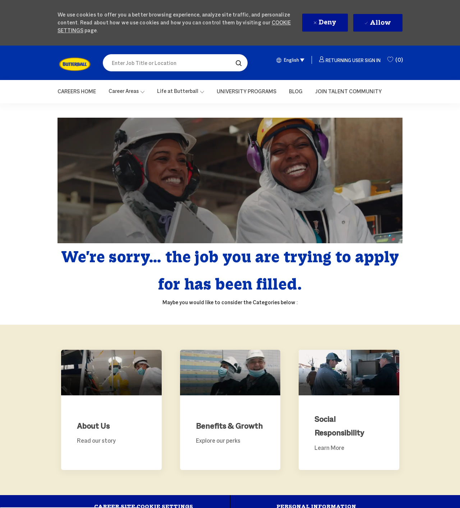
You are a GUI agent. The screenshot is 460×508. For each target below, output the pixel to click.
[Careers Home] (77, 91)
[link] (75, 64)
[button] (239, 62)
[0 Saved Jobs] (394, 60)
